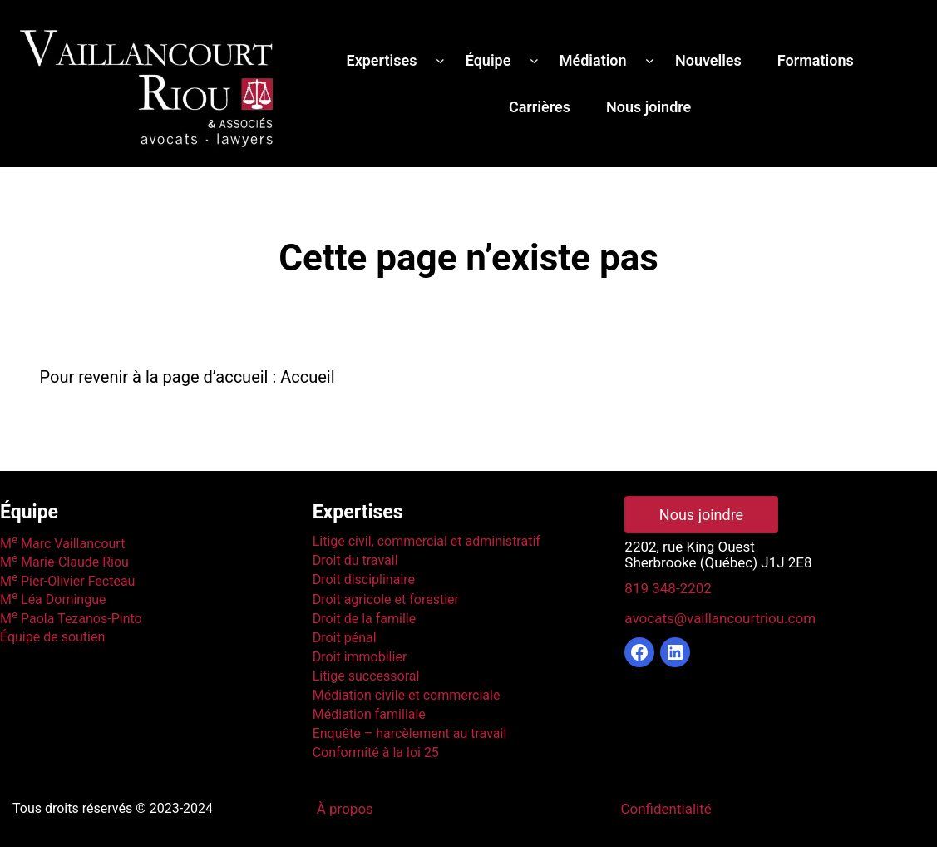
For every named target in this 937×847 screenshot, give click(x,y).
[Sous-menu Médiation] (649, 60)
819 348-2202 (667, 588)
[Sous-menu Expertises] (440, 60)
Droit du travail (355, 560)
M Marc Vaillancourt (62, 544)
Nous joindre (701, 514)
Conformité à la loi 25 (376, 752)
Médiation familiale (369, 714)
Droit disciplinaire (364, 579)
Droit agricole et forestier (386, 599)
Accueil (307, 377)
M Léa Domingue (53, 599)
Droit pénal (345, 638)
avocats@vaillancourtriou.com (720, 618)
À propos (345, 808)
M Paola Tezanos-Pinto (71, 619)
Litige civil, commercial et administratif (426, 541)
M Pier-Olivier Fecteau (67, 581)
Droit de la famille (364, 619)
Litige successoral (366, 676)
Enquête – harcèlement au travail (410, 733)
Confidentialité (665, 808)
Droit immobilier (360, 657)
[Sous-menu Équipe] (534, 60)
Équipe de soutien (52, 637)
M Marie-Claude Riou (64, 562)
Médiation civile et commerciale (407, 695)
